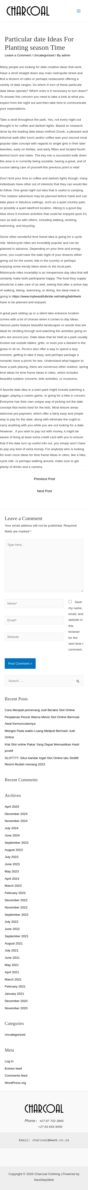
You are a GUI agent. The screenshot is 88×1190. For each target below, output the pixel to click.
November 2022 (16, 907)
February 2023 (15, 893)
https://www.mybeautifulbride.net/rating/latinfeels (46, 296)
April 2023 (12, 878)
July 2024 (12, 828)
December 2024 (16, 814)
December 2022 (16, 900)
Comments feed (16, 1075)
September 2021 (16, 936)
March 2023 (13, 885)
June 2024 (12, 835)
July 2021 (12, 950)
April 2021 (12, 972)
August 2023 (14, 850)
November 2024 (16, 821)
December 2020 (16, 1001)
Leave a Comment (18, 55)
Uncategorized (44, 55)
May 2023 (12, 871)
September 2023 (16, 842)
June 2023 (12, 864)
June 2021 (12, 957)
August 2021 (14, 943)
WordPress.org (15, 1083)
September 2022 (16, 914)
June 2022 (12, 929)
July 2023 (12, 857)
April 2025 (12, 806)
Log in (9, 1061)
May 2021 (12, 965)
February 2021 (15, 986)
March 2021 (13, 979)
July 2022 (12, 921)
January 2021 (14, 993)
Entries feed (13, 1068)
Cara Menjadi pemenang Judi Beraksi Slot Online (40, 710)
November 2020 (16, 1008)
